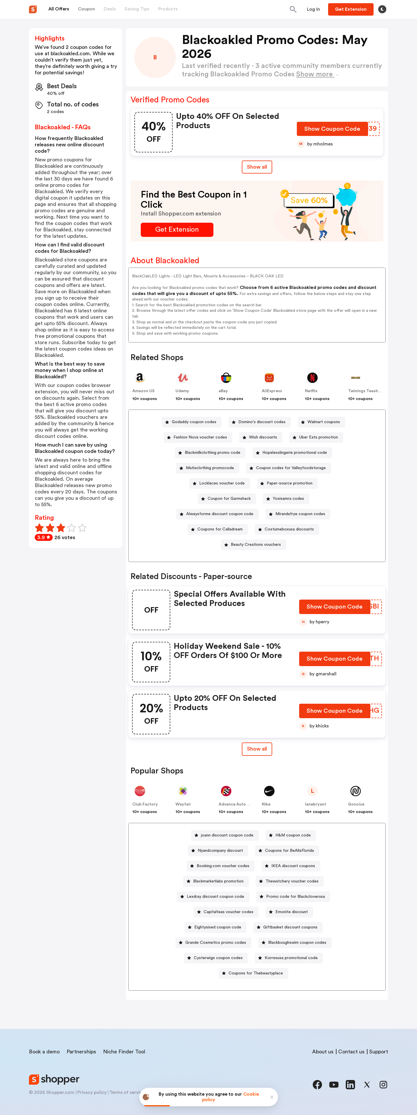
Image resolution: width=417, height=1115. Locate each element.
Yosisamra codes (288, 499)
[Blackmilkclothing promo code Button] (210, 452)
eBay (223, 391)
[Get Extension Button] (177, 230)
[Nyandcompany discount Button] (218, 850)
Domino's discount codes (262, 422)
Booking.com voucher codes (223, 866)
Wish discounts (263, 437)
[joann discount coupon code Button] (225, 835)
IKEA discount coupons (293, 866)
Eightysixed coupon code (217, 927)
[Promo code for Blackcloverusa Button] (293, 896)
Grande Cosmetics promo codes (215, 943)
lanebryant (315, 804)
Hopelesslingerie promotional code (294, 453)
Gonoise (356, 804)
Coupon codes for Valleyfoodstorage (291, 468)
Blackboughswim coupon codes (297, 943)
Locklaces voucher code (222, 483)
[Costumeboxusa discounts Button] (287, 529)
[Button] (313, 9)
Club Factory (145, 804)
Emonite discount (291, 912)
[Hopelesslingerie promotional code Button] (292, 452)
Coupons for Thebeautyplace (255, 973)
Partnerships (81, 1051)
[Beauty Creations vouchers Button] (253, 544)
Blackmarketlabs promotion (218, 881)
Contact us (351, 1051)
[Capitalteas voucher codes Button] (226, 912)
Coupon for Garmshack (229, 499)
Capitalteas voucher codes (228, 912)
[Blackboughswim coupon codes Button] (295, 942)
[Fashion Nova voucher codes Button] (198, 437)
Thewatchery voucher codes (292, 881)
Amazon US (143, 391)
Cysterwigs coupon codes (218, 958)
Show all (257, 748)
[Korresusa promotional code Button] (289, 958)
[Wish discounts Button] (260, 437)
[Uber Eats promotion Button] (316, 437)
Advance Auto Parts (238, 804)
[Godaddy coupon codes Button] (192, 422)
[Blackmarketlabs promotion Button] (216, 881)
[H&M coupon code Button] (291, 835)
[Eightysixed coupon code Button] (215, 927)
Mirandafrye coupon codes (300, 514)
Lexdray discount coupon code (215, 897)
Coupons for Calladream (220, 529)
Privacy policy (92, 1092)
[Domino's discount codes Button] (259, 422)
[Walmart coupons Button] (321, 422)
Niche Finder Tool (124, 1051)
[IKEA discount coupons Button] (290, 866)
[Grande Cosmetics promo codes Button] (213, 942)
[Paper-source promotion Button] (287, 483)
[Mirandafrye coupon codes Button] (298, 514)
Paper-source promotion (289, 483)
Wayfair (183, 804)
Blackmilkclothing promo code (212, 453)
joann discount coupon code (227, 835)
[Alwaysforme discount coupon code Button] (217, 514)
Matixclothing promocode (210, 468)
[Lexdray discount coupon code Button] (213, 896)
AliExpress (272, 391)
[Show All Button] (257, 748)
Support (378, 1051)
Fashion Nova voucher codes (200, 437)
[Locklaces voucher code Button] (219, 483)
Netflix (311, 391)
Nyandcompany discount (220, 851)
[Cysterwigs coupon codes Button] (216, 958)
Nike (266, 804)
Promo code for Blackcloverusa (295, 897)
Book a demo (44, 1051)
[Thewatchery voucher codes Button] (290, 881)
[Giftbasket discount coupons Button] (288, 927)
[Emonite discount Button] (289, 912)
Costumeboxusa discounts (289, 529)
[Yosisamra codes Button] (286, 498)
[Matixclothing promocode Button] (207, 468)
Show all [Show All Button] (257, 166)
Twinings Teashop (365, 391)
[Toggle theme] (382, 9)
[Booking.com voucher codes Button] (221, 866)
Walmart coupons (324, 422)
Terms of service (127, 1092)
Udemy (182, 391)
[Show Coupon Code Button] (333, 130)
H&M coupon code (293, 835)
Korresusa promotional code (291, 958)
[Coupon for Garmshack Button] (227, 498)
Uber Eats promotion (318, 437)
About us (323, 1051)
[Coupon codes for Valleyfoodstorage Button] (288, 468)
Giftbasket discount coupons (290, 927)
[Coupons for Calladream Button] (218, 529)
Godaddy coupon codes (194, 422)
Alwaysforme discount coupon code (219, 514)
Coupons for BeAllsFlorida (289, 851)
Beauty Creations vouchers (256, 545)
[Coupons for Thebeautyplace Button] (253, 973)
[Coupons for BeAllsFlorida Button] (287, 850)
